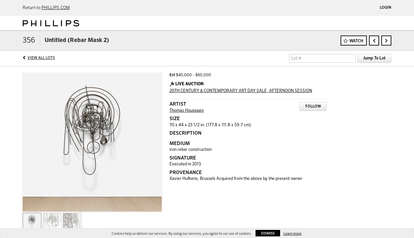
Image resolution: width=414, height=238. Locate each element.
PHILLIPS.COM (55, 8)
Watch (356, 41)
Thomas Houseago (186, 111)
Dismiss (268, 233)
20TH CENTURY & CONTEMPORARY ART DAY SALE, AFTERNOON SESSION (240, 91)
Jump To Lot (374, 58)
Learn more (292, 233)
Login (385, 8)
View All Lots (41, 58)
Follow (313, 107)
